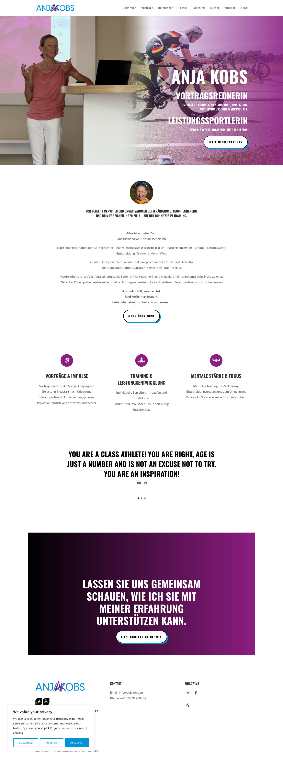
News (244, 8)
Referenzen (165, 8)
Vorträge (147, 8)
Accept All (76, 742)
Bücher (214, 8)
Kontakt (229, 8)
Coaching (198, 8)
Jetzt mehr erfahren (226, 142)
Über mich (129, 8)
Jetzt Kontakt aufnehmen (141, 637)
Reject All (51, 742)
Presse (182, 8)
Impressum (42, 751)
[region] (51, 728)
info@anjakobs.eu (131, 692)
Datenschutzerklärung (69, 751)
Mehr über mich (141, 316)
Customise (26, 742)
